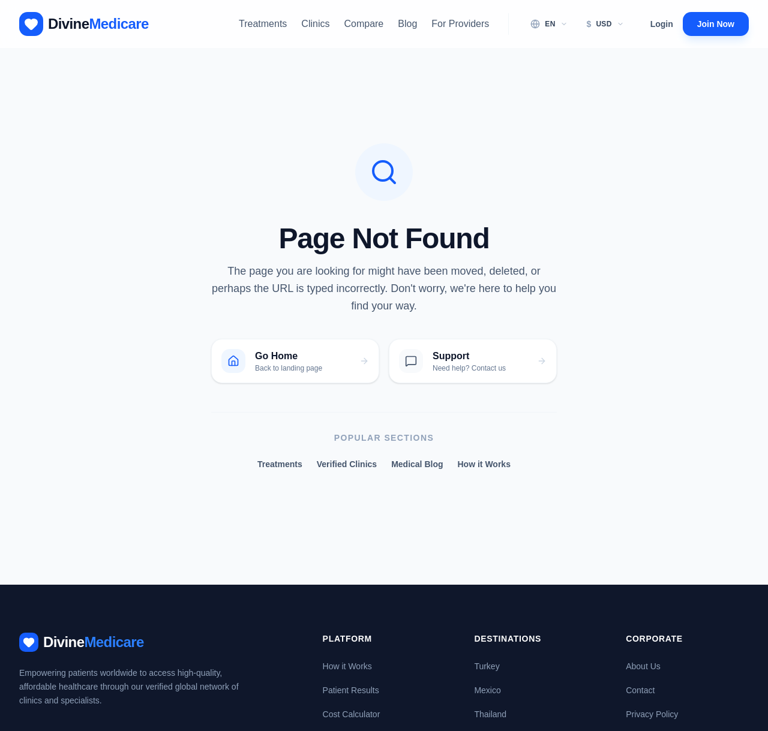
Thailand (490, 714)
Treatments (263, 24)
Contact (640, 690)
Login (661, 24)
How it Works (484, 464)
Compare (363, 24)
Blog (407, 24)
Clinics (315, 24)
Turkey (486, 666)
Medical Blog (417, 464)
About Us (643, 666)
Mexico (487, 690)
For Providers (460, 24)
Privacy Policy (652, 714)
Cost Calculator (351, 714)
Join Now (715, 24)
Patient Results (351, 690)
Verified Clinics (347, 464)
